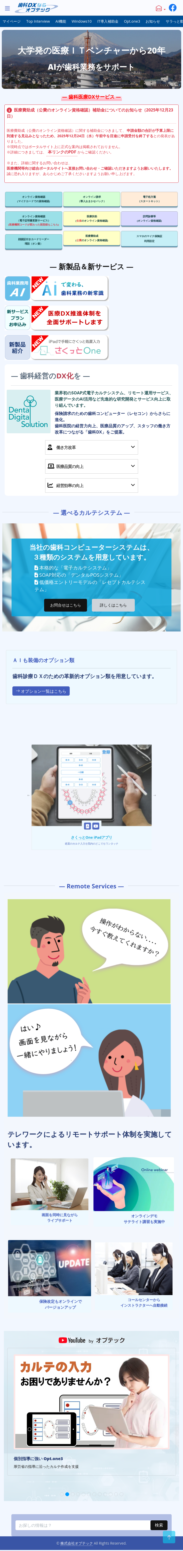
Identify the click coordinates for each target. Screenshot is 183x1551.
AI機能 (60, 21)
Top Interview (38, 21)
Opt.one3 (132, 21)
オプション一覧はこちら (41, 745)
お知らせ (153, 21)
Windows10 (81, 21)
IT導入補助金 (107, 21)
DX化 (83, 413)
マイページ (12, 21)
